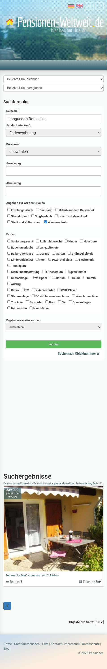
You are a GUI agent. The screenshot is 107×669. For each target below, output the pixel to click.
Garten (58, 253)
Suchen (53, 344)
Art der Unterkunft (18, 125)
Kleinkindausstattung (23, 272)
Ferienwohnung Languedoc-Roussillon (53, 483)
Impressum (71, 644)
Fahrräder (34, 302)
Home (7, 644)
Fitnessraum (53, 272)
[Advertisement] (53, 414)
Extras (10, 234)
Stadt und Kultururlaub (24, 222)
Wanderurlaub (55, 222)
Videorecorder (43, 290)
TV (25, 290)
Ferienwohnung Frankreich (17, 483)
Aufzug (14, 284)
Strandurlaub (17, 216)
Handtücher (39, 308)
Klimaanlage (17, 278)
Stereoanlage (18, 296)
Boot (50, 302)
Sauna (74, 278)
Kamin (89, 278)
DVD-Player (67, 290)
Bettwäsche (17, 308)
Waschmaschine (85, 296)
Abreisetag (13, 183)
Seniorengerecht (20, 241)
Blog (6, 648)
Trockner (15, 302)
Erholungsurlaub (20, 210)
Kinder (71, 241)
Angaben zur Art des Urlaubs (25, 203)
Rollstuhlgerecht (49, 241)
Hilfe (45, 644)
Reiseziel (12, 111)
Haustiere (88, 241)
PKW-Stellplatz (60, 259)
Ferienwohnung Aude (87, 483)
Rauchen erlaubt (20, 247)
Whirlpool (39, 278)
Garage (42, 253)
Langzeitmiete (47, 247)
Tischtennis (84, 259)
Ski (62, 302)
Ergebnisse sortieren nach (23, 320)
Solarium (58, 278)
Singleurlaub (41, 216)
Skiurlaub (44, 210)
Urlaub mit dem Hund (71, 216)
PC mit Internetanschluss (50, 296)
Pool (40, 259)
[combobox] (53, 118)
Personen (12, 144)
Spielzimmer (76, 272)
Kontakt (56, 644)
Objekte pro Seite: (86, 622)
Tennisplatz (17, 265)
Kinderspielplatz (20, 259)
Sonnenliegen (80, 302)
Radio (13, 290)
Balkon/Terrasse (20, 253)
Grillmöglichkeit (80, 253)
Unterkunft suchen (27, 644)
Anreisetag (13, 163)
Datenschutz (90, 644)
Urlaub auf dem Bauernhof (74, 210)
